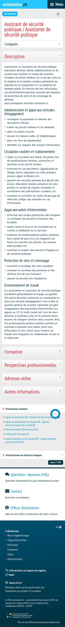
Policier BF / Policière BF (17, 434)
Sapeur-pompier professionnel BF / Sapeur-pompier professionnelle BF (30, 440)
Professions (12, 545)
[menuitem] (58, 527)
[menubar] (56, 4)
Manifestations (14, 559)
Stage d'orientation (17, 540)
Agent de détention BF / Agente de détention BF (29, 417)
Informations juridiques (39, 622)
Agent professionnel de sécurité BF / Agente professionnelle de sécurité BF (27, 423)
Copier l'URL (55, 462)
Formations (12, 549)
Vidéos (10, 554)
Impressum (55, 622)
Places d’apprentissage (18, 535)
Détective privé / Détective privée (21, 429)
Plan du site (23, 622)
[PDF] (58, 14)
